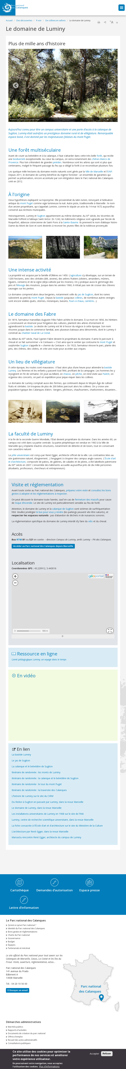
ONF (109, 171)
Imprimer (98, 22)
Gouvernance (14, 938)
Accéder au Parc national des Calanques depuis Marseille (43, 546)
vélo (90, 521)
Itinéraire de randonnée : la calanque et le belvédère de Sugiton (45, 778)
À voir (39, 20)
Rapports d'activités (17, 1030)
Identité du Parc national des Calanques (26, 928)
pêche (78, 373)
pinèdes (57, 162)
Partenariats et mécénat (19, 948)
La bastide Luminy (21, 754)
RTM (19, 539)
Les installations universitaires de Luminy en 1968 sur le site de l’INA (48, 813)
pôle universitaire (21, 455)
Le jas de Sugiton (21, 760)
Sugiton (41, 215)
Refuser (107, 1053)
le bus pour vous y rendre (49, 512)
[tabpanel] (63, 86)
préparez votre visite (77, 490)
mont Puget (83, 137)
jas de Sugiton (85, 294)
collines (79, 297)
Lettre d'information (24, 908)
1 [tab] (104, 119)
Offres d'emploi (15, 1036)
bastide (59, 297)
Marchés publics (15, 1026)
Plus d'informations (49, 1066)
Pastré (106, 373)
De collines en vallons (55, 20)
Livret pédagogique (39, 659)
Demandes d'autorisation (54, 890)
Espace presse (89, 890)
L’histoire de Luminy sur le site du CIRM (32, 796)
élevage (21, 285)
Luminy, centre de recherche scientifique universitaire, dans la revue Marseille (53, 819)
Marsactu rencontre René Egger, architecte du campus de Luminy (46, 837)
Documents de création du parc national (26, 1033)
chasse (67, 373)
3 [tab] (111, 119)
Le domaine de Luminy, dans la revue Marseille (37, 807)
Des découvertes (24, 20)
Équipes (11, 944)
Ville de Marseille (94, 171)
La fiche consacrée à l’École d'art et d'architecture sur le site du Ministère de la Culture (57, 825)
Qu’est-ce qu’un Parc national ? (22, 925)
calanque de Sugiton (63, 508)
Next (110, 85)
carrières (89, 301)
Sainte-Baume (70, 222)
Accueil (9, 20)
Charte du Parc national (19, 935)
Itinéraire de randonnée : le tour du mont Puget (37, 784)
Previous (15, 85)
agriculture (76, 275)
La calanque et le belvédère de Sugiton (32, 766)
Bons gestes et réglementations (22, 931)
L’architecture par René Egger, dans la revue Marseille (40, 831)
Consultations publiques (19, 1043)
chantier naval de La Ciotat (36, 332)
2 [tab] (107, 119)
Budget (11, 941)
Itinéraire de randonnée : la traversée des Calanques (39, 790)
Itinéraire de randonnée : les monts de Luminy (36, 772)
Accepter (94, 1053)
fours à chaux (76, 301)
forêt (99, 155)
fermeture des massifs (87, 499)
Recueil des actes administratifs (22, 1040)
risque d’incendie (23, 502)
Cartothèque (19, 890)
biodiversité (19, 159)
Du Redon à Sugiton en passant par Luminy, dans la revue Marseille (47, 801)
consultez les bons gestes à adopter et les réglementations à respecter (61, 492)
